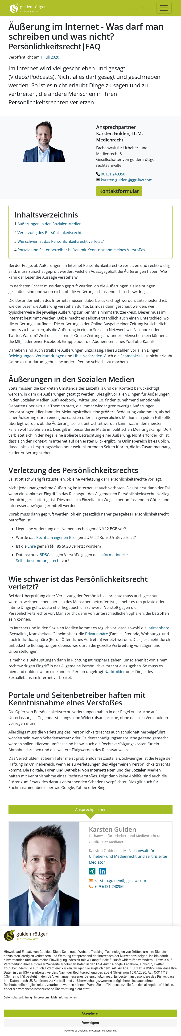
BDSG (45, 554)
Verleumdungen (50, 355)
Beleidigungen (21, 355)
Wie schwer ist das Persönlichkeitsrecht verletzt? (59, 241)
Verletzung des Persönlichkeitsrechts (48, 232)
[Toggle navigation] (164, 8)
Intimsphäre (158, 628)
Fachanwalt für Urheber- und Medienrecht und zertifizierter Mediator (128, 856)
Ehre (32, 546)
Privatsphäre (96, 633)
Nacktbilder (114, 671)
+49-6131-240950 (109, 886)
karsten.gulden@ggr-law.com (124, 180)
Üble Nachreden (87, 355)
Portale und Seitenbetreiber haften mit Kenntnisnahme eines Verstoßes (79, 249)
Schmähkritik (132, 355)
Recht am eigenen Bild (56, 537)
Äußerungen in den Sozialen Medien (48, 223)
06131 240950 (110, 174)
